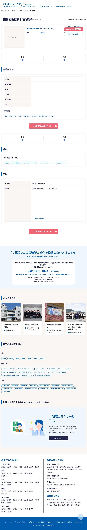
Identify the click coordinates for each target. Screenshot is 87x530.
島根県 (9, 500)
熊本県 (20, 509)
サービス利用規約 (40, 522)
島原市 (17, 358)
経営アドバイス (70, 485)
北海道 (3, 467)
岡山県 (15, 500)
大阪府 (3, 491)
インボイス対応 (59, 470)
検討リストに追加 (73, 34)
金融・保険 (60, 502)
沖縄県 (10, 511)
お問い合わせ (78, 522)
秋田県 (26, 467)
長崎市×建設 (6, 385)
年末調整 (77, 467)
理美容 (67, 502)
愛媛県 (3, 503)
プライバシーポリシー (20, 522)
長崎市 (20, 10)
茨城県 (3, 473)
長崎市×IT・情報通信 (67, 385)
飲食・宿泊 (67, 500)
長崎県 (13, 10)
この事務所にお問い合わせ (42, 126)
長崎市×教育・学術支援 (31, 388)
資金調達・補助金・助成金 (55, 485)
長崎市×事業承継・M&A (39, 372)
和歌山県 (4, 494)
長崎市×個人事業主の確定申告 (25, 369)
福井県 (20, 482)
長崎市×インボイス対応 (64, 369)
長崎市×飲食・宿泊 (44, 385)
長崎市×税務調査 (62, 372)
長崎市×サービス (44, 388)
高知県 (9, 503)
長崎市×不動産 (55, 385)
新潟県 (3, 482)
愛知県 (9, 485)
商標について (51, 522)
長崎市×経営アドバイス (28, 375)
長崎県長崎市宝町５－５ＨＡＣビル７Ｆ (41, 28)
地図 (64, 57)
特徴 (22, 57)
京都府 (9, 491)
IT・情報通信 (51, 502)
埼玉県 (20, 473)
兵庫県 (15, 491)
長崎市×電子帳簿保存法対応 (9, 372)
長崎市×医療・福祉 (71, 388)
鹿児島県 (4, 511)
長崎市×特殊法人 (7, 392)
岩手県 (15, 467)
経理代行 (50, 470)
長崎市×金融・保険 (7, 388)
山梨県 (26, 482)
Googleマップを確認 (39, 218)
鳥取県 (3, 500)
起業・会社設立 (52, 478)
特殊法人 (77, 505)
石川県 (15, 482)
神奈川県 (4, 476)
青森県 (9, 467)
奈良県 (20, 491)
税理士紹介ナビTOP (10, 6)
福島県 (37, 467)
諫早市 (23, 358)
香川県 (37, 500)
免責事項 (31, 522)
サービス (50, 505)
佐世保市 (11, 358)
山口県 (26, 500)
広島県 (20, 500)
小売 (56, 500)
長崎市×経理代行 (51, 369)
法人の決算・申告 (52, 467)
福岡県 (3, 509)
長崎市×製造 (15, 385)
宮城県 (20, 467)
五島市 (35, 358)
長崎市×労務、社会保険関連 (43, 375)
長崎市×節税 (51, 372)
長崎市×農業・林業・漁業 (57, 388)
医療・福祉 (69, 505)
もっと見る (57, 438)
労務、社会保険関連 (53, 491)
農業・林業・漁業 (59, 505)
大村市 (29, 358)
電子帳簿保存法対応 (71, 470)
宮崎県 (31, 509)
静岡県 (3, 485)
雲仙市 (41, 358)
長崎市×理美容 (18, 388)
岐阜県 (37, 482)
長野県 (31, 482)
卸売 (61, 500)
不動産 (74, 500)
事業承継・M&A (63, 478)
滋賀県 (31, 491)
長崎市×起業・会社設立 (25, 372)
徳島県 (31, 500)
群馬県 (15, 473)
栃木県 (9, 473)
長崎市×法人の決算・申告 (9, 369)
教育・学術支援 (75, 502)
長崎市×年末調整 (40, 369)
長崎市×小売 (24, 385)
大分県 (26, 509)
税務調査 (50, 472)
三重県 (26, 491)
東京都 (31, 473)
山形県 (31, 467)
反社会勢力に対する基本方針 (65, 522)
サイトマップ (8, 522)
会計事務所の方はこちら (62, 6)
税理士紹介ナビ (5, 10)
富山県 (9, 482)
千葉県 (26, 473)
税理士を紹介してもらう (28, 6)
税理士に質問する (46, 6)
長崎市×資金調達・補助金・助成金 (11, 375)
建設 (48, 500)
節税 (80, 470)
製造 (52, 500)
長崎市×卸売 (33, 385)
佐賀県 (9, 509)
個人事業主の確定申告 (66, 467)
